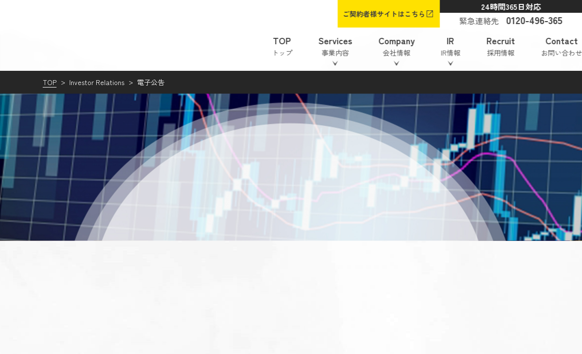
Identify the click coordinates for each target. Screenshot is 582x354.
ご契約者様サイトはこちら (383, 14)
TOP (49, 82)
